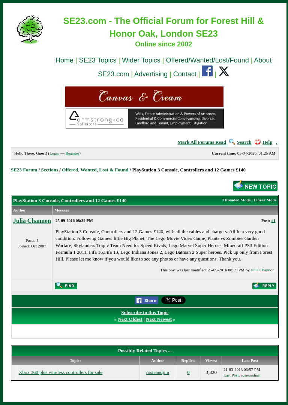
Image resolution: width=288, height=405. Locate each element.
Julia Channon (32, 220)
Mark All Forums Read (201, 142)
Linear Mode (265, 200)
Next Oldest (130, 319)
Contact (184, 74)
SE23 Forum (24, 170)
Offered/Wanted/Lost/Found (207, 60)
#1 (273, 220)
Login (54, 153)
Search (240, 142)
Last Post (231, 375)
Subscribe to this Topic (144, 312)
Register (73, 153)
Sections (49, 170)
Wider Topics (141, 60)
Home (65, 60)
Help (264, 142)
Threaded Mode (236, 200)
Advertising (151, 74)
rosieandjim (157, 372)
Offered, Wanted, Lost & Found (95, 170)
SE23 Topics (98, 60)
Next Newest (159, 319)
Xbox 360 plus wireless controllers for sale (60, 372)
